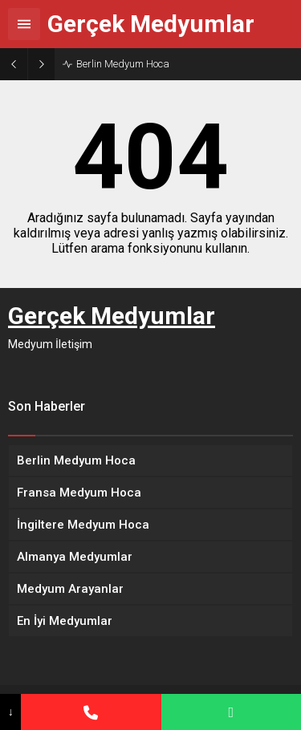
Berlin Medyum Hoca (122, 64)
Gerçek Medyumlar (150, 24)
